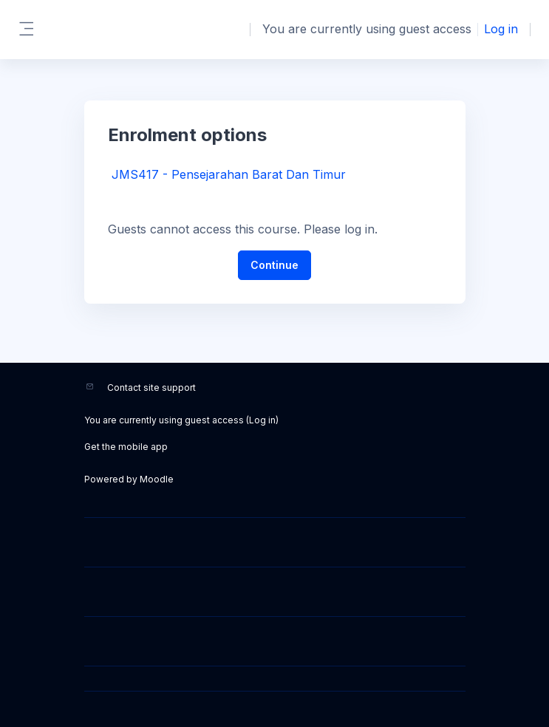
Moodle (157, 479)
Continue (274, 265)
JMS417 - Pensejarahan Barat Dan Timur (229, 174)
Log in (501, 28)
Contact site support (151, 387)
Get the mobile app (126, 446)
